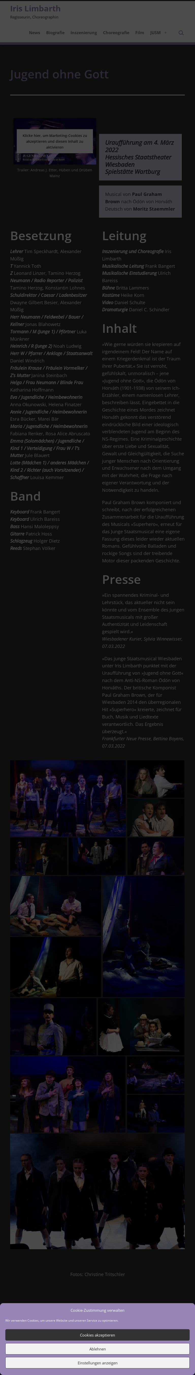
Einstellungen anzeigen (98, 1362)
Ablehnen (97, 1348)
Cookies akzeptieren (97, 1335)
